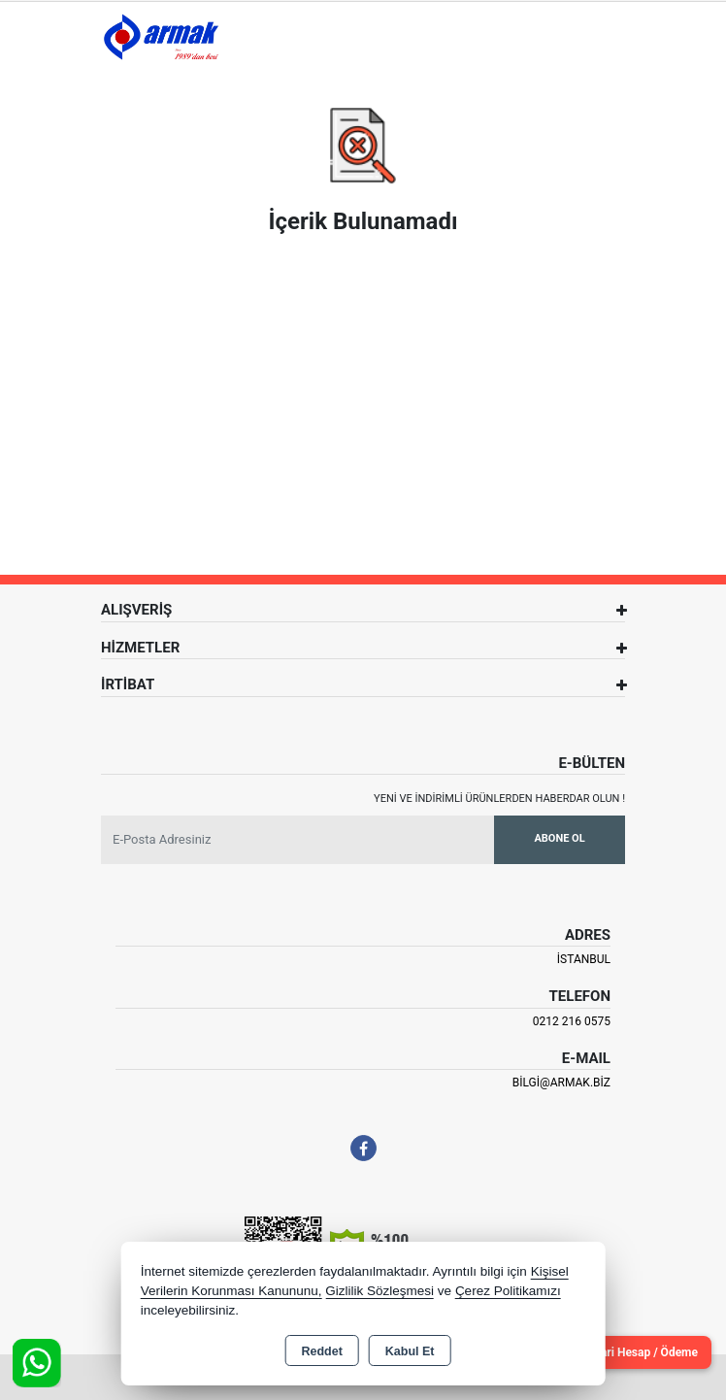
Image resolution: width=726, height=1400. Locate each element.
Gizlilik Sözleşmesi (379, 1290)
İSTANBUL (583, 959)
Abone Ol (559, 838)
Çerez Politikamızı (508, 1290)
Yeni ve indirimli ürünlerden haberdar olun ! (499, 798)
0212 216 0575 (571, 1021)
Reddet (321, 1351)
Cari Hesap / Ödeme (645, 1352)
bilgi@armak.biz (561, 1082)
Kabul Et (410, 1351)
